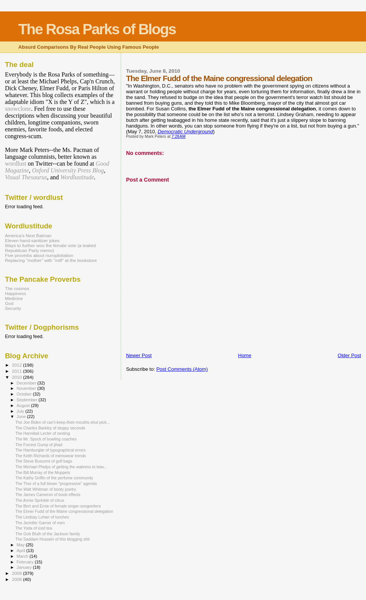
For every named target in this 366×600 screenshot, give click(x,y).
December (27, 383)
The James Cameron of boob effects (47, 494)
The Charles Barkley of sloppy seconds (50, 428)
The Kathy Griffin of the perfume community (54, 478)
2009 (17, 573)
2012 (17, 364)
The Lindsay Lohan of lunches (42, 517)
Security (13, 308)
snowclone (18, 108)
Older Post (349, 355)
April (21, 550)
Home (244, 355)
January (25, 567)
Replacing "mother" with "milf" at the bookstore (51, 260)
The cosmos (17, 288)
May (21, 545)
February (26, 562)
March (23, 556)
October (25, 394)
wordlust (15, 163)
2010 (17, 377)
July (21, 411)
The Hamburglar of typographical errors (50, 450)
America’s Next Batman (28, 235)
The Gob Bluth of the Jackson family (47, 533)
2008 (17, 579)
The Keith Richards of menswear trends (50, 455)
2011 (17, 371)
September (28, 399)
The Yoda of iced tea (33, 528)
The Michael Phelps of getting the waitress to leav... (61, 466)
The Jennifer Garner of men (40, 522)
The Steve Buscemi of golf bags (43, 461)
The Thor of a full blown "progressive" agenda (56, 483)
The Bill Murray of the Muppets (42, 472)
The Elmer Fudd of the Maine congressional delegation (64, 511)
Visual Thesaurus (26, 177)
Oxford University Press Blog (68, 170)
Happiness (15, 293)
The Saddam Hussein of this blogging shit (52, 539)
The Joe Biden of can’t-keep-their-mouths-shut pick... (62, 422)
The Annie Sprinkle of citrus (39, 500)
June (22, 416)
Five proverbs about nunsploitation (39, 255)
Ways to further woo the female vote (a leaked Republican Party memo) (50, 248)
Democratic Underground (185, 131)
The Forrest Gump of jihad (38, 444)
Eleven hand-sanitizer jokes (32, 240)
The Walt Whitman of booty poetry (45, 489)
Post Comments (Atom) (182, 369)
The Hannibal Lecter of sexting (42, 433)
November (27, 388)
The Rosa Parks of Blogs (97, 29)
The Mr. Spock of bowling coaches (46, 439)
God (9, 303)
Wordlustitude (77, 177)
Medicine (14, 298)
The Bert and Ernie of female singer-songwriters (58, 506)
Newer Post (139, 355)
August (24, 405)
